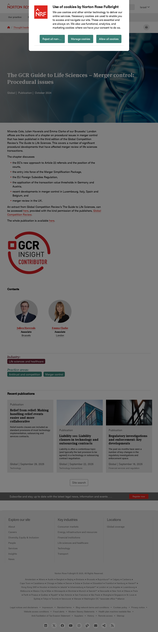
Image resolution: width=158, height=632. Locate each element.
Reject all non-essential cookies (53, 39)
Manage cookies (80, 39)
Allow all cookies (108, 39)
